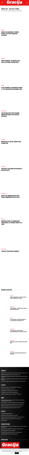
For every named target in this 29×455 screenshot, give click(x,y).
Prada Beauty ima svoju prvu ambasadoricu (9, 392)
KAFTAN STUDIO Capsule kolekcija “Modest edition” (10, 407)
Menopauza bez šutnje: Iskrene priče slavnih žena (11, 142)
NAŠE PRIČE (3, 193)
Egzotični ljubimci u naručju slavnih (8, 430)
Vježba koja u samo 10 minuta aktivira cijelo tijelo (10, 374)
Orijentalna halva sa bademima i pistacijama (9, 415)
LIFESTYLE (3, 139)
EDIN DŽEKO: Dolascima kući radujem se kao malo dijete (11, 169)
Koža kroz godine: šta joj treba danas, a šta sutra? (11, 387)
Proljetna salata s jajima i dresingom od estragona (11, 418)
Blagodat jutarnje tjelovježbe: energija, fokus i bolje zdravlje (13, 381)
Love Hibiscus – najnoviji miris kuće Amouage (9, 390)
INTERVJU (3, 58)
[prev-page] (2, 360)
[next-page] (4, 360)
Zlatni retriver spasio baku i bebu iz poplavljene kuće (11, 432)
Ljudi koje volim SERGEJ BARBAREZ (10, 251)
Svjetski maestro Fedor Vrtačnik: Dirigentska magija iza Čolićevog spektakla (10, 114)
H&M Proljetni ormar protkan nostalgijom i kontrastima (12, 404)
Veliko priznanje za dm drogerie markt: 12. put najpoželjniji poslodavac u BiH (12, 88)
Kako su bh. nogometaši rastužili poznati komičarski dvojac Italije (10, 196)
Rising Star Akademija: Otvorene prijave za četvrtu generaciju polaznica (10, 33)
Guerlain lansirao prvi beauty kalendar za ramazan (11, 394)
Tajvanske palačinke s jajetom (7, 413)
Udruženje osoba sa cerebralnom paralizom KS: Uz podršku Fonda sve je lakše (11, 222)
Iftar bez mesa (4, 420)
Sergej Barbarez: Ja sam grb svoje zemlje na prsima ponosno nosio (10, 61)
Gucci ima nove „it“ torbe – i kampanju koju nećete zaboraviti (12, 402)
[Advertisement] (14, 271)
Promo (2, 85)
